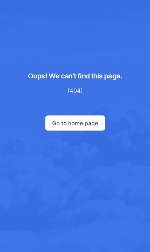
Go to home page (75, 123)
